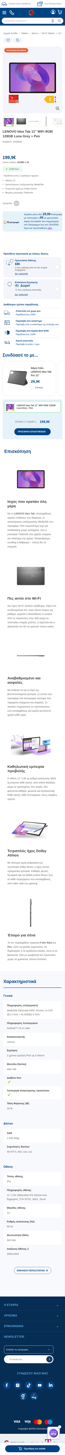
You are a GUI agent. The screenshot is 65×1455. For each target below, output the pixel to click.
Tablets (24, 33)
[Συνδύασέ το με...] (32, 396)
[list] (32, 190)
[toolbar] (32, 121)
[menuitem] (4, 12)
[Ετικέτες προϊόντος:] (16, 50)
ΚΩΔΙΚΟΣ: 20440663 (12, 142)
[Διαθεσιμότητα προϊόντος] (32, 171)
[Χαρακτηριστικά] (32, 1133)
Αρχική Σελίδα (10, 33)
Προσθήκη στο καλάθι (34, 1449)
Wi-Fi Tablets (48, 33)
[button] (52, 21)
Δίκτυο (35, 33)
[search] (32, 21)
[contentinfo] (32, 1420)
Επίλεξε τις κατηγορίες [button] (17, 1349)
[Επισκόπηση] (32, 708)
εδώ (50, 228)
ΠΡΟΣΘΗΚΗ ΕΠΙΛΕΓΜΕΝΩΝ (31, 431)
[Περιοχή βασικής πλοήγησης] (32, 12)
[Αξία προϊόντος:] (32, 160)
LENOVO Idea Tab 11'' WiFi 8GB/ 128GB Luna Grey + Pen (28, 134)
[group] (32, 322)
